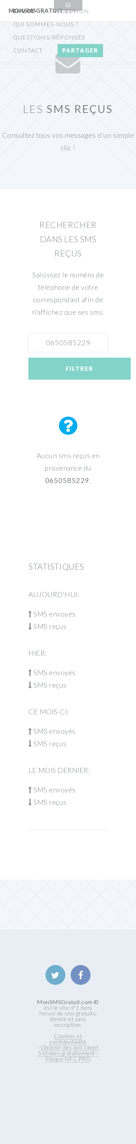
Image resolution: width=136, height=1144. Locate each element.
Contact (28, 50)
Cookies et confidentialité (68, 1038)
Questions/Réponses (49, 37)
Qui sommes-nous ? (45, 24)
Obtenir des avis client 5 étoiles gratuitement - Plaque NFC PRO (68, 1053)
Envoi (23, 10)
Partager (80, 50)
